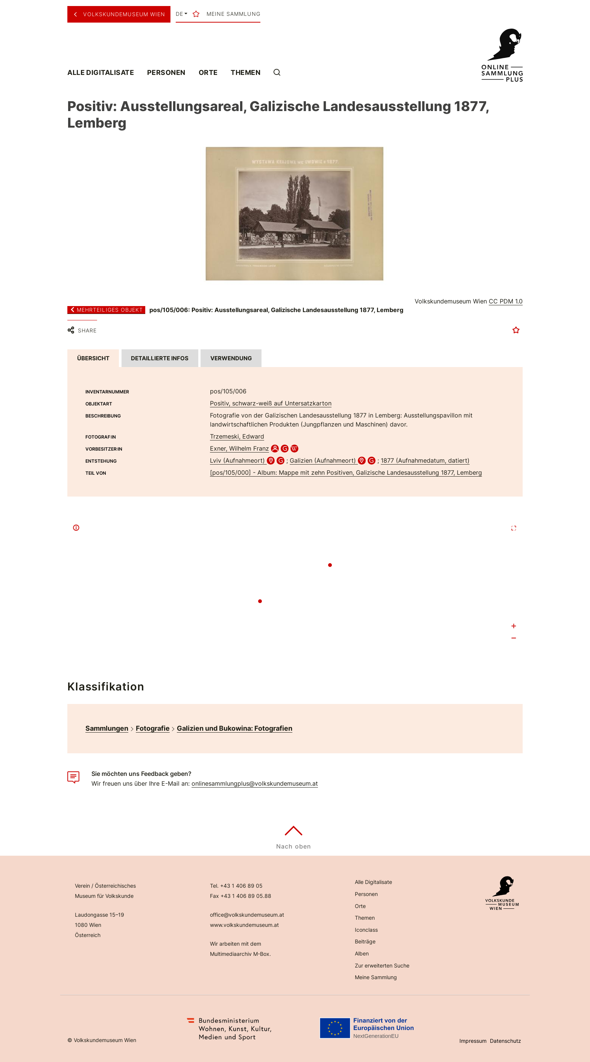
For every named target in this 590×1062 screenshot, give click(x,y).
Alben (362, 953)
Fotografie (153, 728)
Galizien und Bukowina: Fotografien (234, 728)
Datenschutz (505, 1041)
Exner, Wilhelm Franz (239, 448)
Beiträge (365, 941)
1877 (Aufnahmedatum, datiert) (425, 460)
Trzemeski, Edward (237, 436)
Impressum (473, 1041)
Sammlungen (106, 728)
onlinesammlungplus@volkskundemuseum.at (255, 783)
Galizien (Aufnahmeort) (324, 460)
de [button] (179, 14)
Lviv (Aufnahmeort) (238, 460)
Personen (166, 72)
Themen (245, 72)
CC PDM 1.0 (506, 301)
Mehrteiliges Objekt (106, 310)
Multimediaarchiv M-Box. (240, 954)
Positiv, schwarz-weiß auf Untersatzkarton (270, 403)
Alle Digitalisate (100, 72)
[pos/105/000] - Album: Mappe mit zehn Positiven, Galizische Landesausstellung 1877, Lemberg (346, 472)
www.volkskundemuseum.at (244, 925)
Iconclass (366, 929)
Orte (208, 72)
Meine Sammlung (376, 977)
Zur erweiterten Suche (382, 965)
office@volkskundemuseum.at (247, 914)
